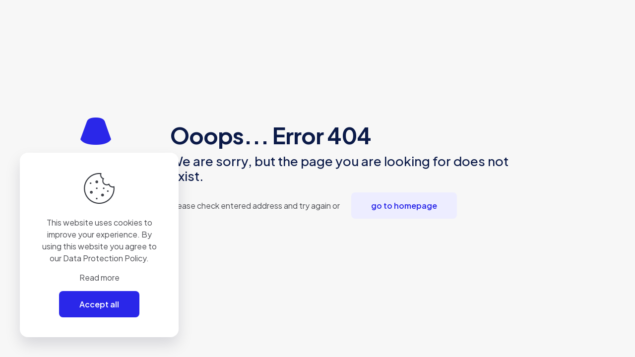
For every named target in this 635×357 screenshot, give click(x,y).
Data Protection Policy (104, 258)
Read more (99, 277)
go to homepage (404, 205)
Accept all (99, 304)
